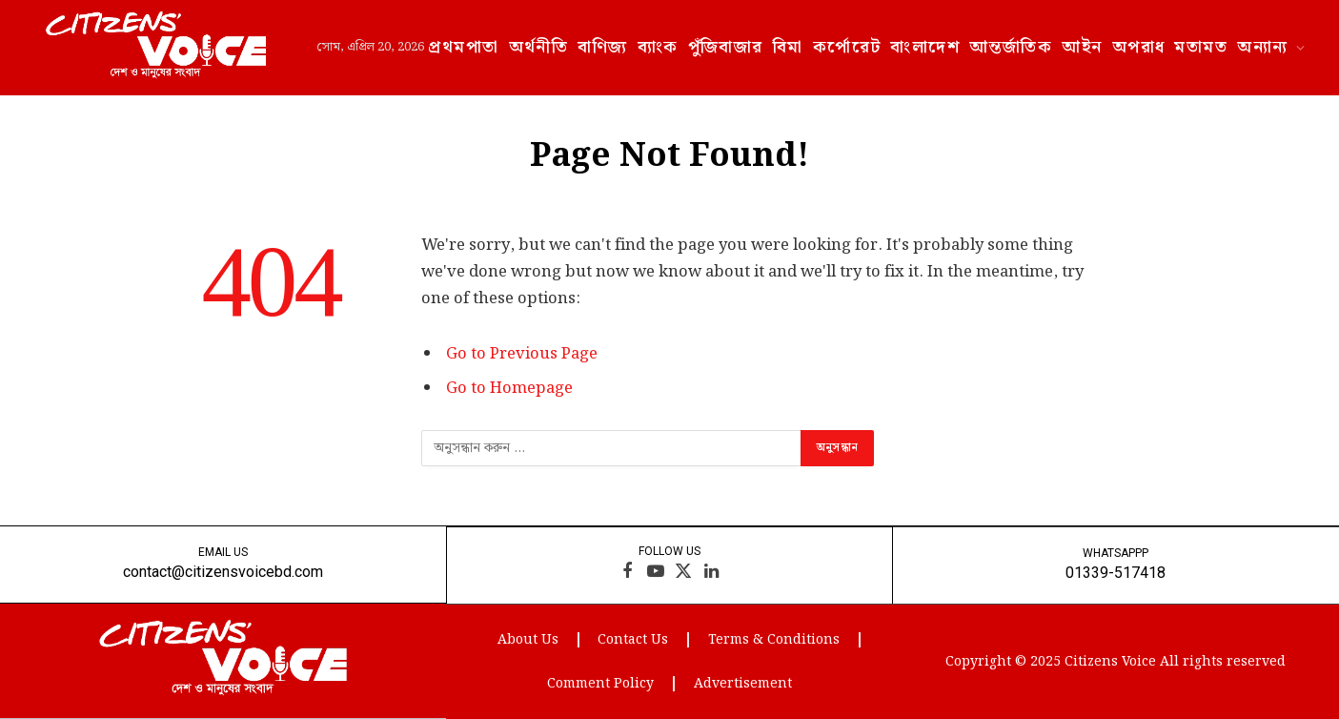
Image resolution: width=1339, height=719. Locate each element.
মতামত (1200, 47)
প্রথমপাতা (463, 47)
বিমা (788, 47)
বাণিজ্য (602, 47)
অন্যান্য (1262, 47)
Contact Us (633, 638)
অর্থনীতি (539, 47)
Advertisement (743, 682)
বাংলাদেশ (925, 47)
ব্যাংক (658, 47)
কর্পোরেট (847, 47)
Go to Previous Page (522, 353)
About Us (527, 638)
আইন (1082, 47)
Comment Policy (600, 682)
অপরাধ (1139, 47)
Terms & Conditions (774, 638)
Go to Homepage (509, 388)
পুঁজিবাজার (725, 47)
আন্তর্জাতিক (1010, 47)
